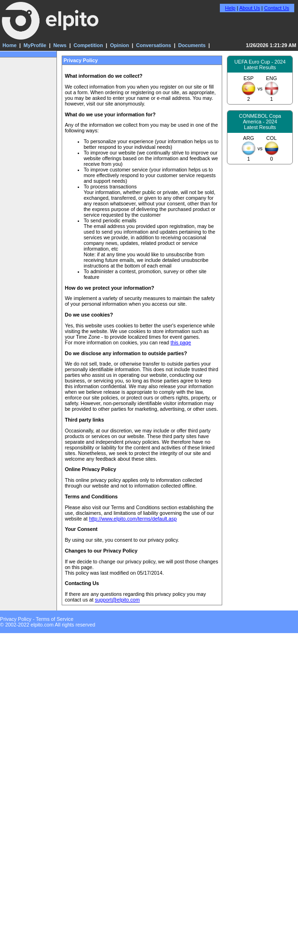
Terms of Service (54, 619)
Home (9, 45)
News (59, 45)
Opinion (119, 45)
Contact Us (276, 8)
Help (230, 8)
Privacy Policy (16, 619)
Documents (191, 45)
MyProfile (35, 45)
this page (180, 342)
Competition (88, 45)
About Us (249, 8)
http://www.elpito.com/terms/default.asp (133, 518)
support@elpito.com (117, 599)
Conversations (153, 45)
